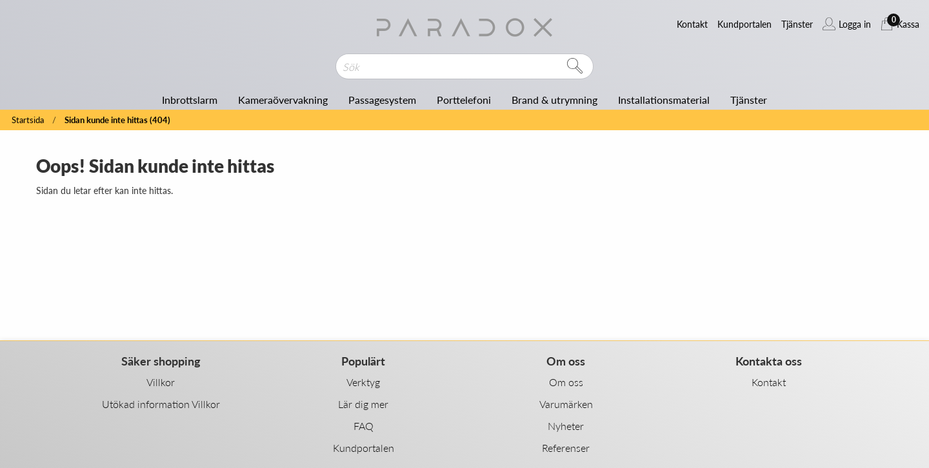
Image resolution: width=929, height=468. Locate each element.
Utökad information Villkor (161, 404)
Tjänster (748, 99)
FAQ (364, 426)
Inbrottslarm (189, 99)
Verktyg (363, 382)
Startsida (28, 120)
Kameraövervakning (283, 99)
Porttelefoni (464, 99)
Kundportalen (363, 448)
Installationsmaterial (664, 99)
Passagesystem (382, 99)
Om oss (566, 382)
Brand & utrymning (554, 99)
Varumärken (566, 404)
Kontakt (769, 382)
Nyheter (566, 426)
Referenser (566, 448)
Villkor (160, 382)
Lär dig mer (363, 404)
